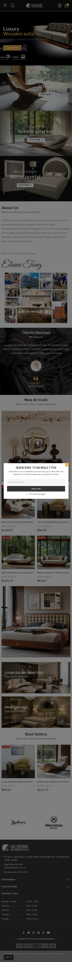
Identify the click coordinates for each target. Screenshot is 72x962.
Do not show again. (37, 494)
